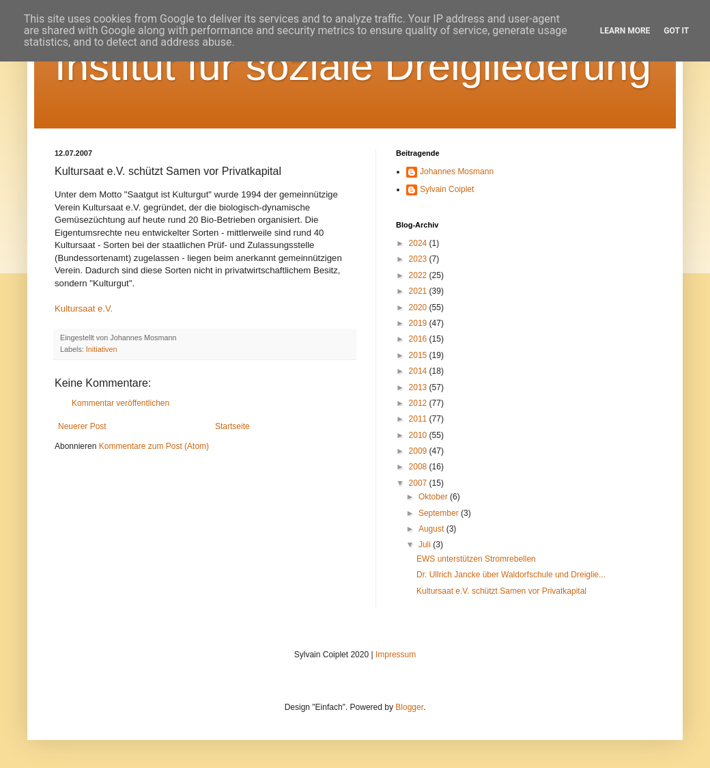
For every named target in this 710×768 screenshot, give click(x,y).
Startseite (232, 426)
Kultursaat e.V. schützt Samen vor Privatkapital (501, 591)
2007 (419, 483)
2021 (419, 291)
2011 (419, 419)
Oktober (434, 497)
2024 (419, 243)
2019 (419, 323)
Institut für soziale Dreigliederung (353, 66)
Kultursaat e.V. (84, 308)
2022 (419, 275)
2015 (419, 355)
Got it (676, 31)
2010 (419, 435)
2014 (419, 371)
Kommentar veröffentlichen (120, 403)
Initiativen (101, 349)
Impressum (395, 654)
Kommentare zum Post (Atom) (154, 446)
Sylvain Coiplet (447, 189)
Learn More (625, 31)
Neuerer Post (82, 426)
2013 (419, 387)
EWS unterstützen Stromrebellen (476, 559)
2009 (419, 451)
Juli (425, 544)
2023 (419, 259)
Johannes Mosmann (457, 171)
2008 (419, 466)
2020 (419, 307)
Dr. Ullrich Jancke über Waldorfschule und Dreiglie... (511, 574)
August (432, 529)
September (439, 513)
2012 (419, 403)
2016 (419, 339)
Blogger (409, 707)
